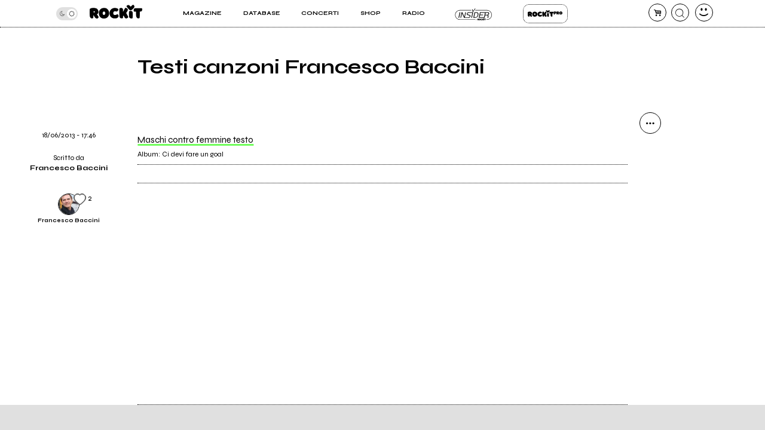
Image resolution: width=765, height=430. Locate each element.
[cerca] (680, 13)
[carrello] (657, 13)
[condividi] (650, 123)
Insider (473, 14)
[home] (116, 13)
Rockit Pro (545, 13)
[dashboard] (704, 13)
